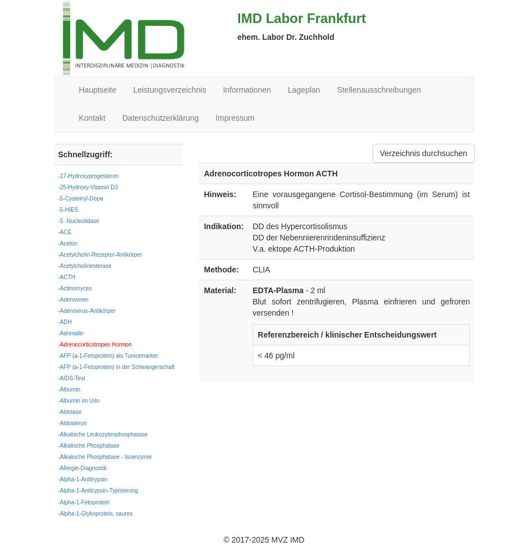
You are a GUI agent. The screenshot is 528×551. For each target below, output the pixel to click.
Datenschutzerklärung (160, 117)
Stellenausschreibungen (379, 89)
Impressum (234, 117)
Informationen (247, 89)
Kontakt (92, 117)
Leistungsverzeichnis (169, 89)
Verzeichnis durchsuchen (423, 153)
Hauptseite (98, 89)
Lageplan (304, 89)
